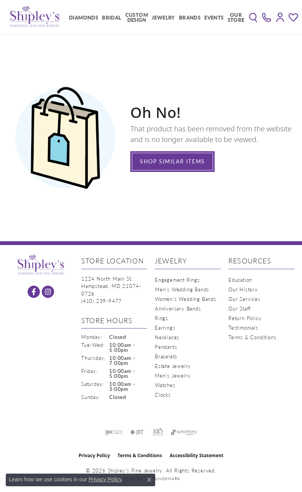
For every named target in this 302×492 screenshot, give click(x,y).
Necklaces (167, 337)
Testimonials (243, 327)
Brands (189, 17)
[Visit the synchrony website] (184, 432)
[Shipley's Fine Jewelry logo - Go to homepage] (34, 17)
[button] (253, 17)
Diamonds (83, 17)
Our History (243, 289)
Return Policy (244, 318)
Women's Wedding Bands (186, 298)
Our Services (244, 298)
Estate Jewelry (173, 365)
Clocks (163, 394)
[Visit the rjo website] (158, 432)
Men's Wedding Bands (182, 289)
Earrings (165, 327)
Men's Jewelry (172, 375)
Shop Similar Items (172, 161)
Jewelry (163, 17)
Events (213, 17)
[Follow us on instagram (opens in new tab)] (48, 292)
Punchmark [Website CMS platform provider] (166, 478)
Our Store (236, 17)
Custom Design (136, 17)
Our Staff (239, 308)
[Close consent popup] (149, 479)
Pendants (166, 346)
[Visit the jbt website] (137, 432)
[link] (266, 17)
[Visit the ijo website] (113, 432)
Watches (165, 385)
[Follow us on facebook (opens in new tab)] (34, 292)
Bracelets (166, 356)
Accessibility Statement (196, 455)
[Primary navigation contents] (155, 17)
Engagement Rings (177, 279)
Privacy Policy (94, 455)
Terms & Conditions (252, 337)
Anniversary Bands (178, 308)
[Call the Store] (101, 300)
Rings (161, 318)
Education (240, 279)
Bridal (111, 17)
